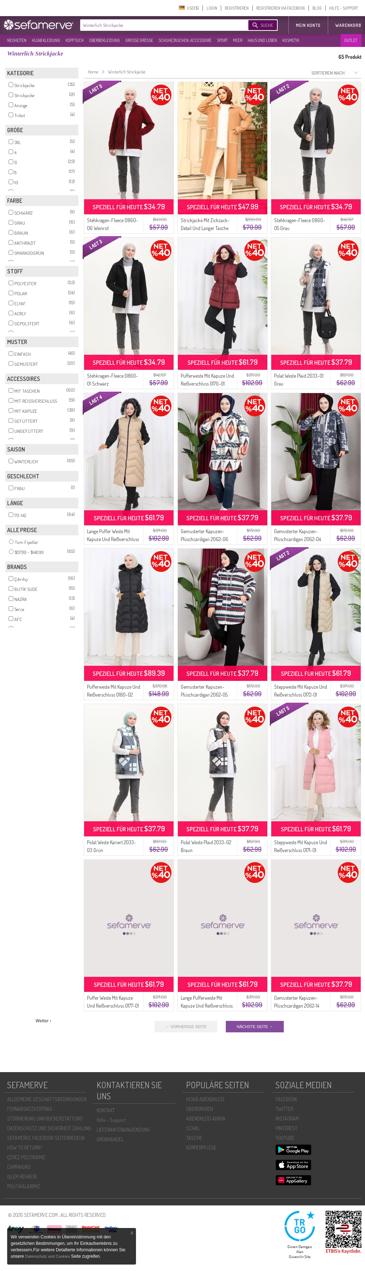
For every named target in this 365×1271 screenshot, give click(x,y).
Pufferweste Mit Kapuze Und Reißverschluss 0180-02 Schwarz (113, 695)
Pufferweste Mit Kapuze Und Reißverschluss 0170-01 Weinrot (207, 384)
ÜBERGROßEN (199, 1109)
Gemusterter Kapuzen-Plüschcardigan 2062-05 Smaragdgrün (204, 695)
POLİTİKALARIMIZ (23, 1186)
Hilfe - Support (111, 1120)
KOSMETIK (290, 40)
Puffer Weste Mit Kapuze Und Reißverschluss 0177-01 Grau (113, 1006)
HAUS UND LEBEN (262, 40)
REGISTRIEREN (237, 8)
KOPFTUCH (74, 40)
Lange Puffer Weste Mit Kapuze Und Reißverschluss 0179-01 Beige (113, 539)
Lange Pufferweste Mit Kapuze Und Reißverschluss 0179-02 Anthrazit (207, 1006)
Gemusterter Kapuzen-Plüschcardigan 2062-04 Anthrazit (297, 539)
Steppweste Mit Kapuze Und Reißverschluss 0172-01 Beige (300, 695)
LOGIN (211, 8)
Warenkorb (348, 25)
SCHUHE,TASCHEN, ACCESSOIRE (185, 40)
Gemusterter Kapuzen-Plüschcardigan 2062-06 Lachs (204, 539)
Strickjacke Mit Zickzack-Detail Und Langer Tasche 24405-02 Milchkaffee (205, 228)
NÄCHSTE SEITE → (255, 1026)
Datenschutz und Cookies (48, 1256)
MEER (237, 40)
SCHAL (193, 1128)
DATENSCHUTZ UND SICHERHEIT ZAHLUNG (49, 1128)
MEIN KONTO (308, 25)
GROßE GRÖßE (139, 40)
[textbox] (158, 25)
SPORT (222, 40)
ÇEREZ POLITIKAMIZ (26, 1157)
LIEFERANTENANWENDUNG (123, 1130)
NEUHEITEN (16, 40)
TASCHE (194, 1138)
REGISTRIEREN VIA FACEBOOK (280, 8)
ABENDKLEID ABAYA (205, 1118)
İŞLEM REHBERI (21, 1177)
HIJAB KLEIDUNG (46, 40)
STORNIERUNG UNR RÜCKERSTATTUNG (45, 1118)
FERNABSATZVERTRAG (29, 1109)
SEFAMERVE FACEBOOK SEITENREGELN (45, 1138)
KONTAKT (106, 1110)
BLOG (317, 8)
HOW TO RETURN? (24, 1148)
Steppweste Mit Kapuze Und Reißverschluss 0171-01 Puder (300, 850)
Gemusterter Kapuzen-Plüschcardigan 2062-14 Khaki (296, 1006)
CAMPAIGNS (19, 1167)
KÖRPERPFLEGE (201, 1148)
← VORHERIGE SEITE (185, 1026)
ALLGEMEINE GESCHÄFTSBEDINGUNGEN (47, 1099)
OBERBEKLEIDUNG (104, 40)
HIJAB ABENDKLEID (205, 1099)
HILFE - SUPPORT (343, 8)
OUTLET (350, 40)
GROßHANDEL (110, 1139)
